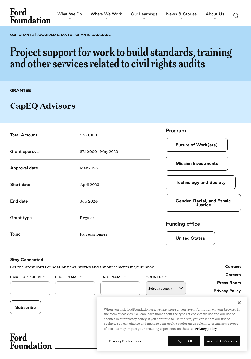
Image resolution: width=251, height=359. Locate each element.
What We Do (69, 15)
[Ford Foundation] (30, 15)
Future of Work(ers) (197, 144)
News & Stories (181, 15)
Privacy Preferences (125, 340)
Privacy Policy (227, 291)
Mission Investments (197, 163)
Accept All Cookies (222, 340)
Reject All (184, 340)
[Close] (239, 302)
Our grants (22, 35)
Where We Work (106, 15)
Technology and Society (201, 182)
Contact (233, 266)
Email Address (27, 277)
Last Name (113, 277)
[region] (172, 324)
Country (156, 277)
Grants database (93, 35)
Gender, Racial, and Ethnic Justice (203, 202)
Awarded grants (54, 35)
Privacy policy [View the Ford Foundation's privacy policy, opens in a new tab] (206, 328)
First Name (68, 277)
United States (190, 238)
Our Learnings (144, 15)
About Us (215, 15)
